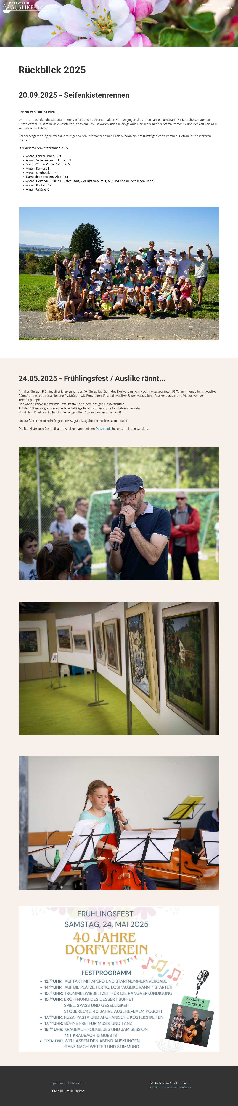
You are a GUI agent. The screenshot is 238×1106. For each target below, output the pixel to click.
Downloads (103, 429)
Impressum (58, 1083)
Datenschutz (77, 1083)
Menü (225, 7)
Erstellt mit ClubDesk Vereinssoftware (170, 1087)
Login (207, 7)
